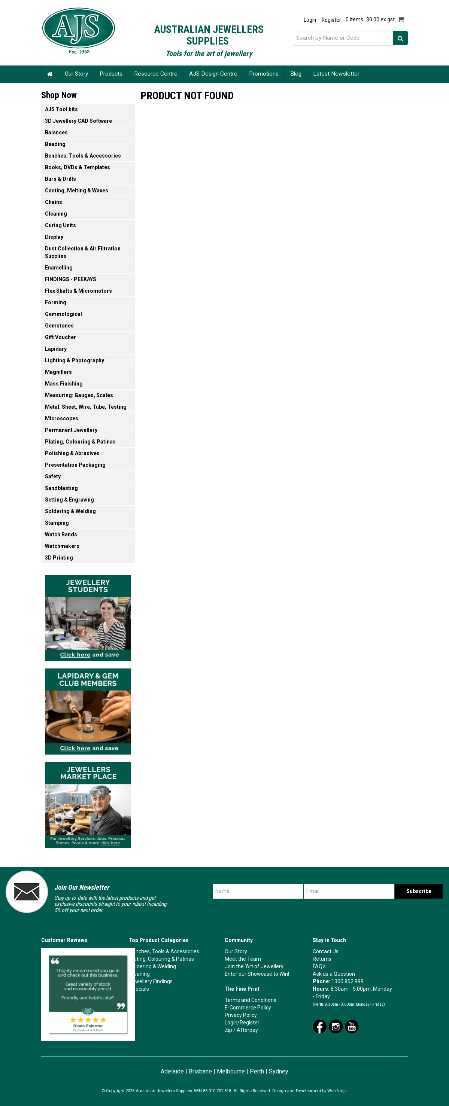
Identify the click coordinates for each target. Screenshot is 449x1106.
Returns (322, 959)
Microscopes (61, 418)
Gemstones (59, 326)
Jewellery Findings (151, 981)
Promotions (264, 73)
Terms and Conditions (250, 1000)
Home (50, 73)
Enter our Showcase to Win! (257, 974)
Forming (55, 302)
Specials (139, 989)
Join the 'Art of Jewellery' (255, 966)
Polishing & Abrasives (72, 453)
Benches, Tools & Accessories (83, 156)
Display (54, 237)
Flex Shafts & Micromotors (78, 291)
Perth (257, 1071)
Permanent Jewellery (71, 430)
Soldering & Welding (70, 511)
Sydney (278, 1071)
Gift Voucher (60, 337)
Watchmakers (62, 546)
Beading (55, 144)
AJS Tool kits (61, 109)
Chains (53, 202)
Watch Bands (61, 534)
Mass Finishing (64, 384)
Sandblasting (61, 488)
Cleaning (56, 214)
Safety (53, 476)
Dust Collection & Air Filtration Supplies (83, 252)
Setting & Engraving (69, 500)
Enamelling (59, 268)
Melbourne (231, 1071)
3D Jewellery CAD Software (78, 121)
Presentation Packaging (75, 465)
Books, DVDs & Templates (77, 167)
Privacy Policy (241, 1015)
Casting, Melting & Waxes (76, 191)
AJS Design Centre (213, 73)
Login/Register (242, 1023)
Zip (228, 1030)
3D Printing (59, 558)
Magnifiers (58, 372)
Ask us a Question (334, 974)
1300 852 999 (347, 981)
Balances (56, 132)
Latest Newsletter (336, 73)
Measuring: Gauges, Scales (79, 395)
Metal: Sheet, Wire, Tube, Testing (86, 407)
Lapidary (56, 349)
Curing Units (60, 225)
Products (111, 73)
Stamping (57, 523)
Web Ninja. (337, 1090)
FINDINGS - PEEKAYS (70, 279)
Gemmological (63, 314)
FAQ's (319, 966)
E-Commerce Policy (248, 1008)
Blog (295, 73)
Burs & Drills (60, 179)
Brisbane (200, 1071)
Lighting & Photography (74, 360)
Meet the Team (243, 959)
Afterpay (247, 1030)
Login (310, 20)
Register (331, 20)
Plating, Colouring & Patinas (80, 442)
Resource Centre (156, 73)
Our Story (76, 73)
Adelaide (172, 1071)
